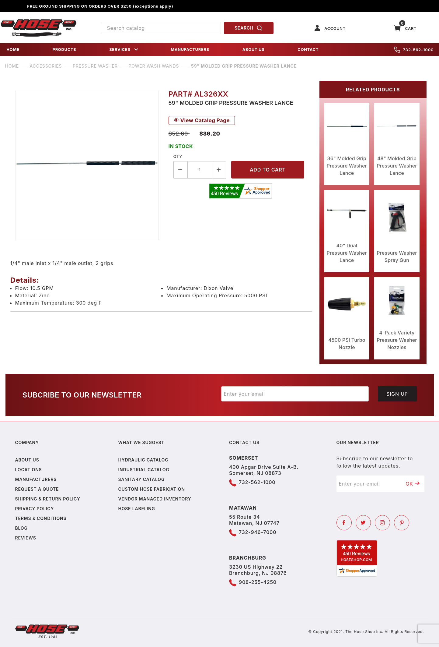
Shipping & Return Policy (47, 498)
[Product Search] (161, 28)
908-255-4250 (258, 582)
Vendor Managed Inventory (154, 498)
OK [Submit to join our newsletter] (413, 484)
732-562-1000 (414, 50)
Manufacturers (36, 479)
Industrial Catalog (143, 469)
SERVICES (124, 49)
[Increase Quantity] (219, 170)
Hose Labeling (136, 508)
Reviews (25, 537)
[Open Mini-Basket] (405, 28)
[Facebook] (344, 522)
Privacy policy (34, 508)
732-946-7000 (257, 532)
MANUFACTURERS (190, 49)
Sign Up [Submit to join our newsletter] (397, 394)
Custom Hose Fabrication (151, 489)
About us (27, 459)
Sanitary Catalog (141, 479)
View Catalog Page (202, 120)
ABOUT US (253, 49)
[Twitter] (363, 522)
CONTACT (308, 49)
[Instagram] (382, 522)
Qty (177, 156)
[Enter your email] (295, 393)
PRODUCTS (64, 49)
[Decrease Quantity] (180, 170)
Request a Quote (37, 489)
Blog (21, 528)
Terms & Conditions (41, 518)
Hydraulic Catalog (143, 459)
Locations (28, 469)
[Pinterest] (401, 522)
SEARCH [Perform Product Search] (249, 28)
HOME (13, 49)
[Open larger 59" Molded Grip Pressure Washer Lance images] (87, 165)
